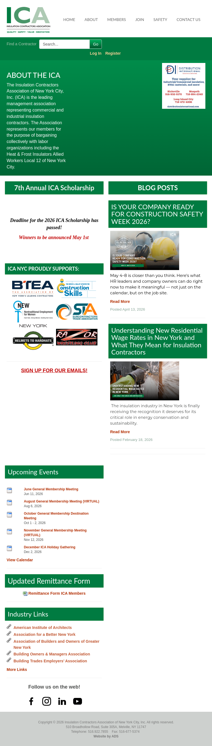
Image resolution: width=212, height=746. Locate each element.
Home (69, 19)
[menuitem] (69, 19)
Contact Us (188, 19)
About (91, 19)
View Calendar (20, 560)
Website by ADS (106, 736)
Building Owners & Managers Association (52, 654)
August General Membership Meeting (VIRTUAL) (61, 501)
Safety (160, 19)
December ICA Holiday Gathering (50, 547)
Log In (96, 53)
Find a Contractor (21, 44)
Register (113, 53)
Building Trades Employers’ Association (50, 661)
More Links (17, 669)
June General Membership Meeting (51, 489)
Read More (120, 301)
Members (116, 19)
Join (139, 19)
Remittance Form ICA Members (54, 593)
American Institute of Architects (43, 627)
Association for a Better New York (44, 634)
